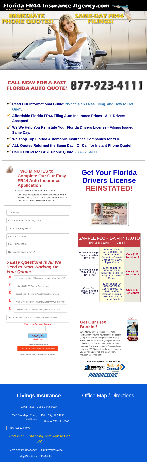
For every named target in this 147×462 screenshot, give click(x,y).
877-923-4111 (86, 152)
